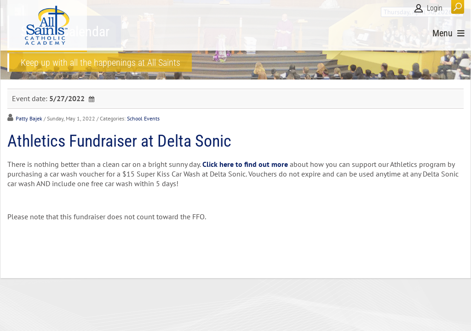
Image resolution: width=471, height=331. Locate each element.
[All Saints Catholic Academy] (47, 25)
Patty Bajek (29, 118)
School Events (143, 118)
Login (434, 8)
